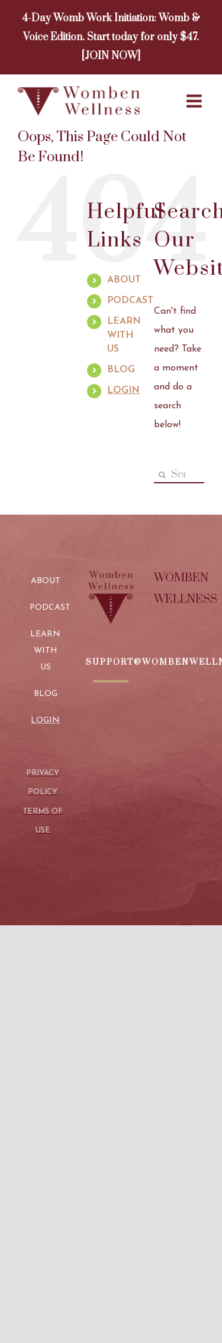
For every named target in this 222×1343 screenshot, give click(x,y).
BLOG (121, 370)
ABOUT (124, 280)
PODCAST (130, 300)
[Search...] (179, 474)
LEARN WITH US (124, 336)
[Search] (162, 474)
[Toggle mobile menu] (195, 101)
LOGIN (123, 390)
